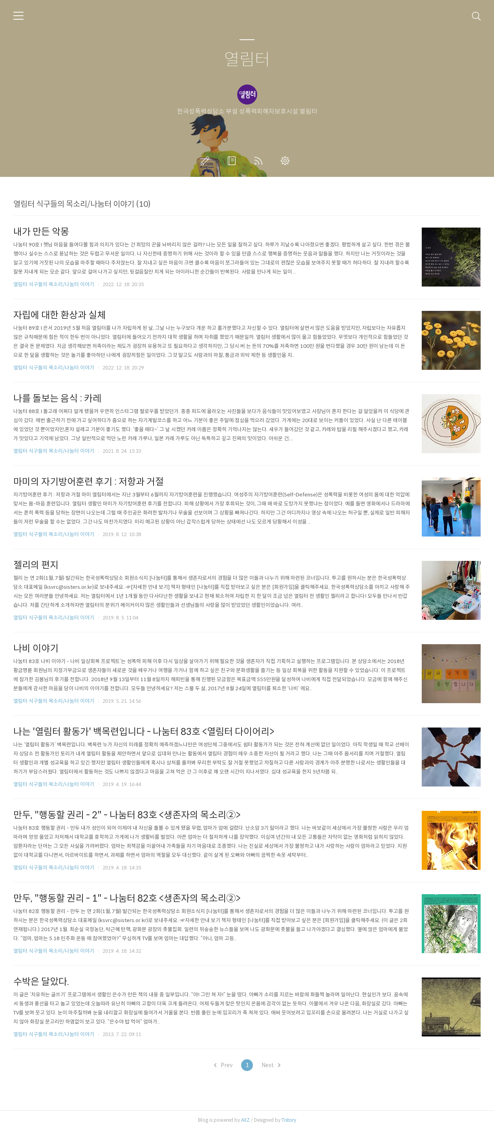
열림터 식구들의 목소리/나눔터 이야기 (53, 284)
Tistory (289, 1120)
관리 (286, 161)
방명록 (233, 161)
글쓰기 (206, 161)
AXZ (245, 1120)
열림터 (247, 60)
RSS (260, 161)
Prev (223, 1065)
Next (271, 1065)
